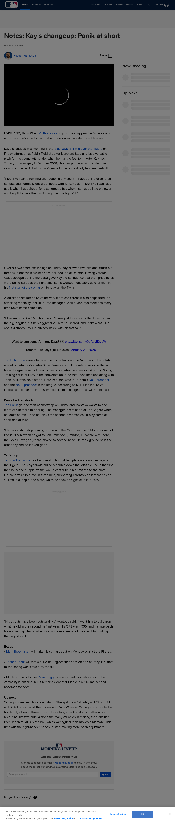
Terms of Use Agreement (90, 818)
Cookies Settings (118, 814)
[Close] (169, 814)
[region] (87, 814)
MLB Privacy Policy (63, 818)
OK (142, 814)
